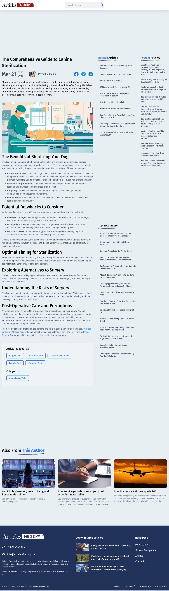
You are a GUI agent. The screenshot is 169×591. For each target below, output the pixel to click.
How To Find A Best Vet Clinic (112, 102)
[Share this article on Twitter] (83, 74)
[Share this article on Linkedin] (90, 74)
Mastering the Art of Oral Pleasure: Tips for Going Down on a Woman (154, 89)
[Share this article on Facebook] (76, 74)
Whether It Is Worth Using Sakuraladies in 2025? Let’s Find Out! (152, 145)
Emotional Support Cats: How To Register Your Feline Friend (118, 302)
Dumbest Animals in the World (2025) (116, 251)
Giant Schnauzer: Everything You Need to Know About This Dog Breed (117, 328)
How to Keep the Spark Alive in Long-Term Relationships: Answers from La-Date (153, 163)
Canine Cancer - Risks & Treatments (115, 74)
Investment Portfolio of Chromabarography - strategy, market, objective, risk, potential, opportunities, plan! (153, 70)
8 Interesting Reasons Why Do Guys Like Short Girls (154, 81)
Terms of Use (145, 586)
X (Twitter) (130, 586)
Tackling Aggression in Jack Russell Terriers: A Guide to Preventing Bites (116, 285)
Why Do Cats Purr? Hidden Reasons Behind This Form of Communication (115, 258)
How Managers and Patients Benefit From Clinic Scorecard (117, 116)
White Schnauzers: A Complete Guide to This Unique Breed (117, 276)
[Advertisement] (84, 31)
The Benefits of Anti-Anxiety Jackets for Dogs (117, 293)
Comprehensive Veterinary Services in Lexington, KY (116, 133)
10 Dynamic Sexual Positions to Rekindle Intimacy (153, 154)
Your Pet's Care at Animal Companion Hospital (116, 67)
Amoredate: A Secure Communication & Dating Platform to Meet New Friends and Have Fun (154, 110)
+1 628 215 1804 (14, 547)
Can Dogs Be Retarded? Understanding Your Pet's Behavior (117, 355)
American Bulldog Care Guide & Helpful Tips (117, 311)
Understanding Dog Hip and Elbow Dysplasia (115, 243)
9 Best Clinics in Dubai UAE (111, 81)
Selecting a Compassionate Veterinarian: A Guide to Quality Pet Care (117, 125)
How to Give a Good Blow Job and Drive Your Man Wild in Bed (153, 99)
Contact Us (141, 562)
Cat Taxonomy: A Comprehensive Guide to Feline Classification (118, 267)
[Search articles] (101, 5)
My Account (142, 544)
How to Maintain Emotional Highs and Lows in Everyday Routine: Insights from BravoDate (153, 122)
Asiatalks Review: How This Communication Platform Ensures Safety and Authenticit (152, 135)
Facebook (118, 586)
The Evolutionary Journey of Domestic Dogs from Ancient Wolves (116, 337)
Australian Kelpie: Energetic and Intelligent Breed (113, 346)
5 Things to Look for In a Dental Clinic (116, 87)
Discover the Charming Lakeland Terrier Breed (117, 320)
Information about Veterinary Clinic (115, 109)
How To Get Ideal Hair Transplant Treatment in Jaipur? (114, 94)
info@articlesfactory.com (20, 554)
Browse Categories (146, 550)
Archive (139, 556)
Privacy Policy (161, 586)
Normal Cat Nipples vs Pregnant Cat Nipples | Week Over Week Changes (115, 234)
